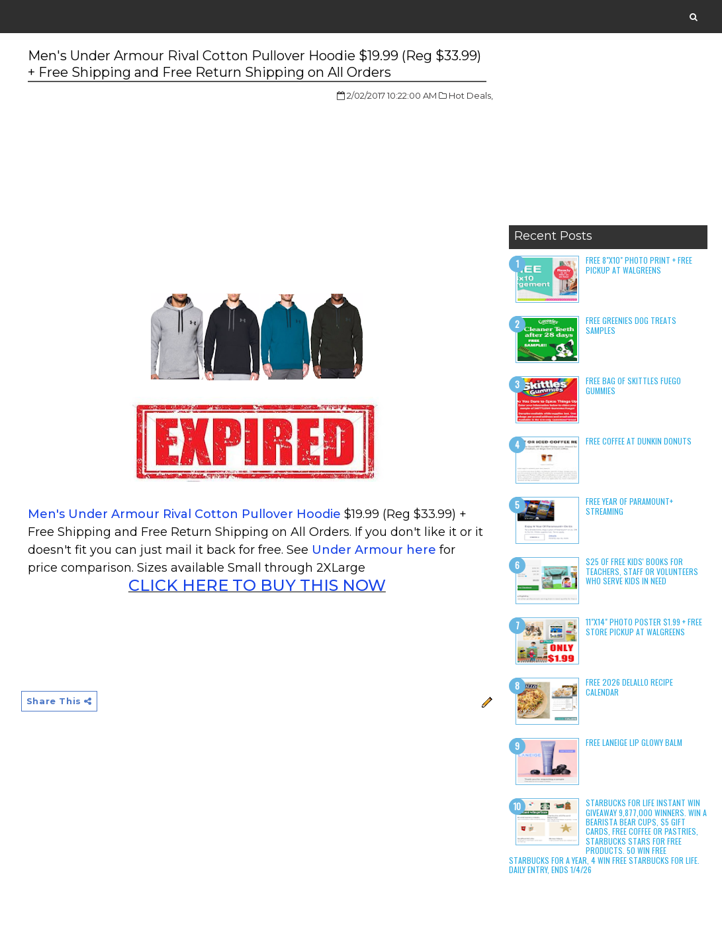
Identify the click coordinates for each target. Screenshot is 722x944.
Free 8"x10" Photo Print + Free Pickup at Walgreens (639, 264)
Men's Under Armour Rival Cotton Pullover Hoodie (184, 514)
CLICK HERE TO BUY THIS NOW (257, 585)
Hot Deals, (471, 95)
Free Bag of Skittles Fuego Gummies (633, 385)
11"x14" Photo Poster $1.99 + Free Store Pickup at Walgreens (644, 626)
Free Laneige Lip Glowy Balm (634, 742)
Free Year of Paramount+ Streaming (629, 506)
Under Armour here (374, 550)
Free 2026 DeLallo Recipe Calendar (629, 686)
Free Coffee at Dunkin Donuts (639, 440)
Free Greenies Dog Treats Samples (631, 325)
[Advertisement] (608, 136)
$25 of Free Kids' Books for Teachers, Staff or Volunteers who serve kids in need (642, 571)
